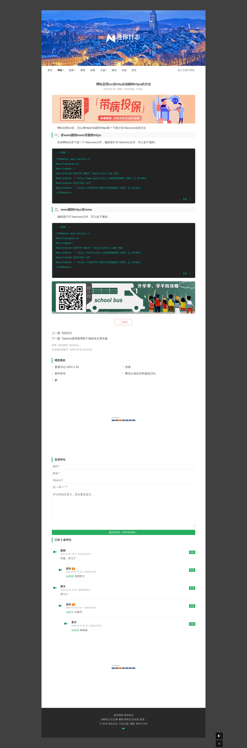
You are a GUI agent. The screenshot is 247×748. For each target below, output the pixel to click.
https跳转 (63, 345)
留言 (134, 70)
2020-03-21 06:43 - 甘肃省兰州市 (86, 626)
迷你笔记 (128, 715)
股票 (71, 70)
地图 (132, 723)
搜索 (200, 70)
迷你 (68, 568)
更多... (143, 719)
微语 (114, 70)
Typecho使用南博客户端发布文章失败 (85, 338)
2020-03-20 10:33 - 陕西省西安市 (75, 590)
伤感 (128, 367)
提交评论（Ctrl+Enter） (123, 532)
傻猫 (121, 719)
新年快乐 (60, 373)
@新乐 (70, 612)
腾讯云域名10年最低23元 (140, 373)
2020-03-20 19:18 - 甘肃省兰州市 (81, 572)
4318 (126, 89)
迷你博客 (118, 715)
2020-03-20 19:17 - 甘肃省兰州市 (75, 554)
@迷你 (75, 630)
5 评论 (139, 89)
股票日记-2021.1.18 (67, 367)
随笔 (82, 70)
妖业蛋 (135, 719)
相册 (92, 70)
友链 (124, 70)
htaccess (74, 345)
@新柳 (70, 576)
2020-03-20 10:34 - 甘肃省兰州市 (81, 607)
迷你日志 (113, 723)
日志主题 (124, 723)
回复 (192, 552)
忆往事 (114, 719)
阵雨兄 (127, 719)
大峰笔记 (105, 719)
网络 (59, 70)
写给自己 (67, 333)
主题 (102, 70)
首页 (50, 70)
